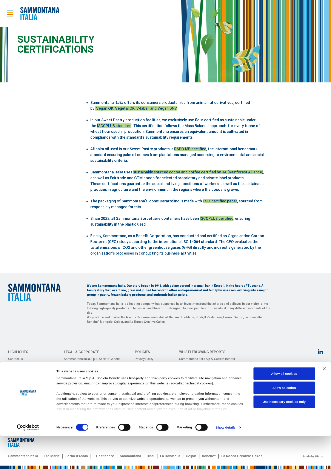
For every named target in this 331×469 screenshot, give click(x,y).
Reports (13, 377)
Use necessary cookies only (284, 435)
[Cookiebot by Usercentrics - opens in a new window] (28, 460)
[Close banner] (324, 402)
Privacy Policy (144, 359)
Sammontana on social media (28, 371)
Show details (226, 460)
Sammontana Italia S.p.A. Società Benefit (92, 359)
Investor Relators (19, 365)
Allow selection (284, 421)
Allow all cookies (284, 407)
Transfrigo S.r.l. (74, 365)
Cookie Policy (144, 365)
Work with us (16, 384)
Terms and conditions (149, 371)
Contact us (15, 359)
